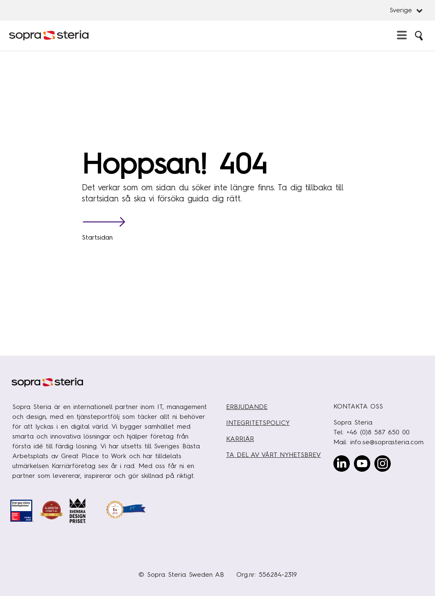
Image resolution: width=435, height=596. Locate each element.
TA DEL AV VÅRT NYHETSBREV (273, 455)
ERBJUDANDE (246, 407)
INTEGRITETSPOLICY (258, 423)
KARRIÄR (240, 439)
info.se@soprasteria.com (387, 442)
